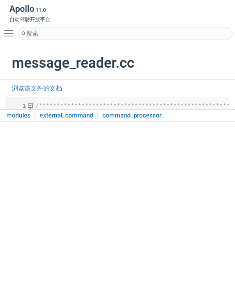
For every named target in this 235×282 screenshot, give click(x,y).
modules (18, 115)
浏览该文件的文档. (38, 88)
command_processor (132, 115)
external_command (67, 115)
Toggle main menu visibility (10, 30)
